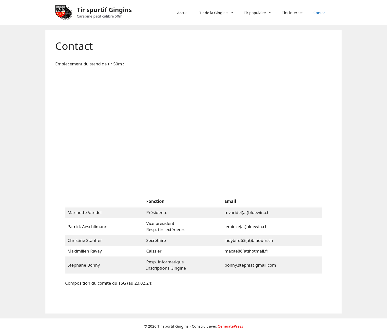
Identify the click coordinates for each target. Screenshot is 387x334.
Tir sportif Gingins (104, 9)
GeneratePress (230, 326)
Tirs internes (293, 12)
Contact (320, 12)
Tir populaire (260, 12)
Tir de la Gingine (219, 12)
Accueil (183, 12)
